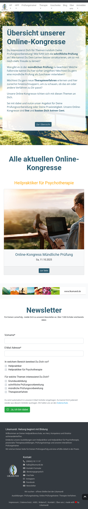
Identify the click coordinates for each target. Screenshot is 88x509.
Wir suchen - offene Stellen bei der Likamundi (44, 491)
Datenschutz (62, 403)
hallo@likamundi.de (33, 465)
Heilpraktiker (15, 366)
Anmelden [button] (81, 5)
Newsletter (29, 486)
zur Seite (44, 270)
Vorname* (10, 335)
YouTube (28, 475)
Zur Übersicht (43, 124)
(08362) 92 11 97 (32, 461)
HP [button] (10, 5)
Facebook (29, 482)
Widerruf (42, 502)
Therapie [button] (43, 5)
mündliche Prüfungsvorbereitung (25, 388)
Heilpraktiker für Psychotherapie (25, 369)
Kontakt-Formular (32, 468)
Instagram (29, 479)
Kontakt (51, 502)
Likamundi (43, 505)
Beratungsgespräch (33, 472)
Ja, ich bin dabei (17, 409)
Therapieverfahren (18, 391)
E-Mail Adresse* (13, 347)
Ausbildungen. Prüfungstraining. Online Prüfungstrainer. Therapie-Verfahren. (44, 496)
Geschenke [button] (55, 5)
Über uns (60, 502)
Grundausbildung (17, 381)
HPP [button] (17, 5)
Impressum (14, 502)
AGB (35, 502)
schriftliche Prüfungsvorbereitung (26, 384)
